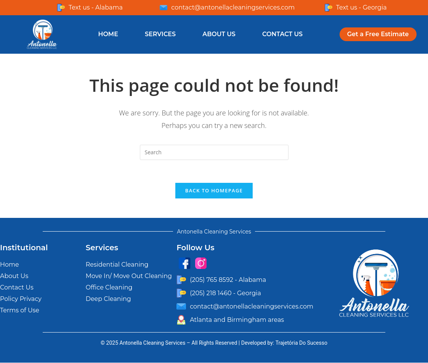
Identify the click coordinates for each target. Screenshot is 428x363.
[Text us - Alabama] (61, 7)
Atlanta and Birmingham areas (237, 319)
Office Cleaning (109, 287)
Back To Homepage (214, 190)
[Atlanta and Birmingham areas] (181, 320)
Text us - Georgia (361, 7)
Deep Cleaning (108, 299)
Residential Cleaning (117, 265)
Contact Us (282, 34)
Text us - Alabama (96, 7)
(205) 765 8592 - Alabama (228, 279)
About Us (219, 34)
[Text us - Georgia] (328, 7)
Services (160, 34)
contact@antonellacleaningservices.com (233, 7)
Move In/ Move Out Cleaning (129, 276)
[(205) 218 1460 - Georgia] (181, 293)
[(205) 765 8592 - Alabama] (181, 280)
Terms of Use (19, 310)
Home (108, 34)
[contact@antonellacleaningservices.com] (163, 7)
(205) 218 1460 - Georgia (225, 293)
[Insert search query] (214, 152)
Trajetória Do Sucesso (301, 343)
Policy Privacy (21, 299)
